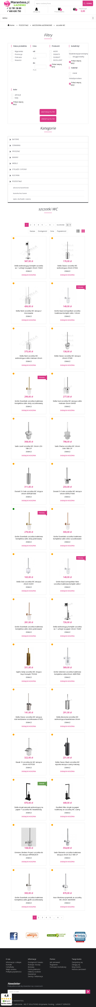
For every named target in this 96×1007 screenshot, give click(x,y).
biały (14, 98)
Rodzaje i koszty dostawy (34, 965)
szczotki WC (60, 25)
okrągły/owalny (76, 57)
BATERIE (14, 139)
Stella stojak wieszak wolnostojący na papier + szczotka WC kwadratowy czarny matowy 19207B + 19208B (28, 809)
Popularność (61, 231)
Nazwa (32, 231)
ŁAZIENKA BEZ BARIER (20, 193)
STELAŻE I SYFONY (18, 169)
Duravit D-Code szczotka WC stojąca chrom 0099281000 (29, 492)
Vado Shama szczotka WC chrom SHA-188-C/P (67, 447)
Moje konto (76, 967)
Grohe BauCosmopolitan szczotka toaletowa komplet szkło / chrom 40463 (67, 313)
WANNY (14, 157)
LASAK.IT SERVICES (63, 1004)
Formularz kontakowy (58, 967)
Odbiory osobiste (34, 972)
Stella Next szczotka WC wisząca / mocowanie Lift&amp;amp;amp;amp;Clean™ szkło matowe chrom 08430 (28, 314)
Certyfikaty (10, 967)
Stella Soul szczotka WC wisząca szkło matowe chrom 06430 (67, 402)
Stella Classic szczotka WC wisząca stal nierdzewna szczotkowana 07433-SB (28, 719)
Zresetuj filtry (48, 119)
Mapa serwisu (11, 969)
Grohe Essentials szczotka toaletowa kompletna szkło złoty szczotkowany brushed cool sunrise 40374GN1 (29, 403)
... (46, 225)
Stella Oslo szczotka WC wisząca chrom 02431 (28, 583)
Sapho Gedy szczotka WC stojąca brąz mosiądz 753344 (28, 673)
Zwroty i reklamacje (35, 976)
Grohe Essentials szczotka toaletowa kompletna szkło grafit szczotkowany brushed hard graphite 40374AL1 (29, 899)
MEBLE (14, 163)
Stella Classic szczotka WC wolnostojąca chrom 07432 (67, 267)
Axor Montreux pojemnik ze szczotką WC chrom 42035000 (67, 898)
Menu (4, 18)
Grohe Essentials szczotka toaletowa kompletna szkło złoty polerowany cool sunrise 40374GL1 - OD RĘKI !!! (29, 538)
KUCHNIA (14, 175)
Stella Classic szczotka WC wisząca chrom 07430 (67, 357)
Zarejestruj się (77, 962)
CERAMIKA (15, 145)
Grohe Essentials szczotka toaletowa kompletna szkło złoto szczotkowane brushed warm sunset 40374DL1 (67, 538)
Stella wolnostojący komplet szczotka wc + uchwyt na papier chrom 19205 (67, 628)
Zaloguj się (76, 964)
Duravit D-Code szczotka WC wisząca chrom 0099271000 (67, 492)
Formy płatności (34, 969)
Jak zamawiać (55, 962)
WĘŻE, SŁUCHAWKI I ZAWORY (22, 199)
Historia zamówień (79, 969)
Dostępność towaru (35, 962)
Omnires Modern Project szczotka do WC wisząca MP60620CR (29, 853)
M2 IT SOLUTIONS (31, 1004)
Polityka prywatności (13, 972)
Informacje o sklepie (13, 962)
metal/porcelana (75, 77)
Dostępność (42, 231)
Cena (52, 231)
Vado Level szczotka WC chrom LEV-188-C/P (29, 447)
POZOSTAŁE (23, 25)
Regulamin (54, 964)
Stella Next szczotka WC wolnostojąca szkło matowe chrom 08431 (28, 358)
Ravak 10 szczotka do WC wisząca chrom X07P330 (29, 763)
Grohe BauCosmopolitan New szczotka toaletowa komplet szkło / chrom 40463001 (67, 584)
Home (11, 25)
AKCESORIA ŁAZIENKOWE (42, 25)
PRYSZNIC (15, 151)
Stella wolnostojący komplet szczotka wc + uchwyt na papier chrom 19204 (28, 267)
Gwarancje (32, 974)
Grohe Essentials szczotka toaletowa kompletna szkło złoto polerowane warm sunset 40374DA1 (29, 629)
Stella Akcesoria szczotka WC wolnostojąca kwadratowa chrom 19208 (67, 719)
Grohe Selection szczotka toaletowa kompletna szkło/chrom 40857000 (67, 673)
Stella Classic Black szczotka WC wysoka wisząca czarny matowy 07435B (67, 764)
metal (73, 73)
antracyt (16, 95)
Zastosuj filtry (48, 112)
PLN (34, 58)
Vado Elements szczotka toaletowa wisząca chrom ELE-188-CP (67, 853)
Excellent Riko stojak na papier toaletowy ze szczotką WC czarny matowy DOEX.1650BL (67, 809)
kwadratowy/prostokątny (77, 53)
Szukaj (88, 3)
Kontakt (9, 964)
